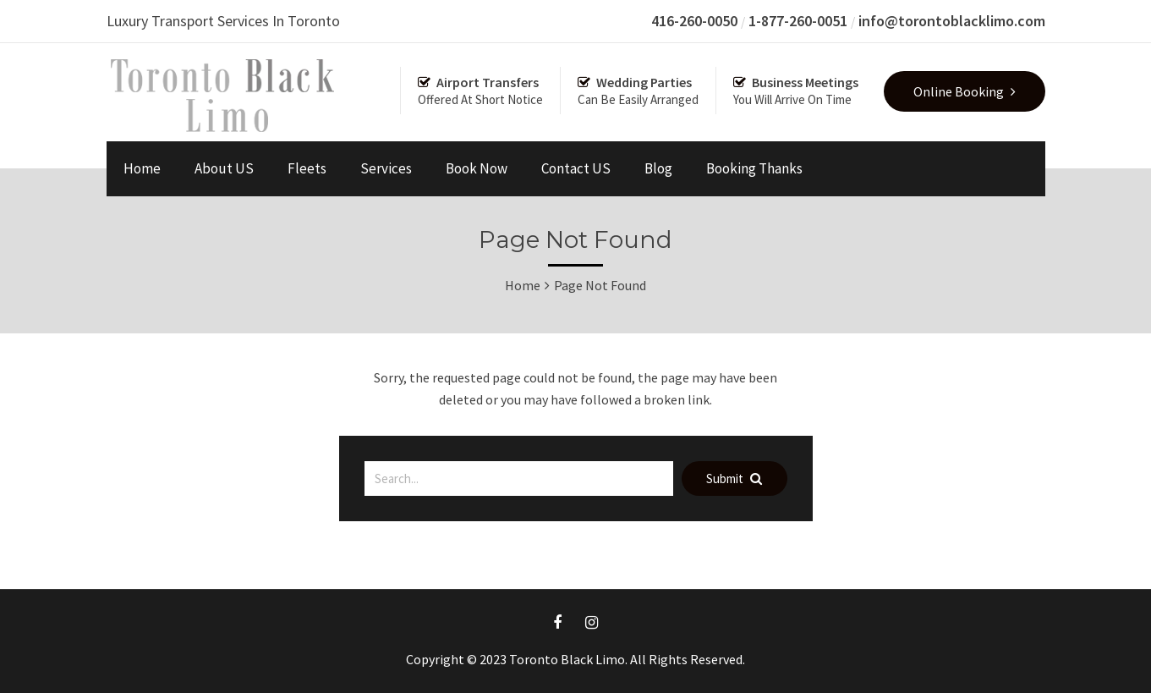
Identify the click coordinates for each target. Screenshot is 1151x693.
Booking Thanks (754, 168)
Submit (734, 478)
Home (142, 168)
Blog (658, 168)
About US (224, 168)
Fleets (307, 168)
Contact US (576, 168)
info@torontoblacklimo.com (951, 20)
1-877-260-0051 (797, 20)
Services (386, 168)
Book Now (476, 168)
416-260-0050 (694, 20)
